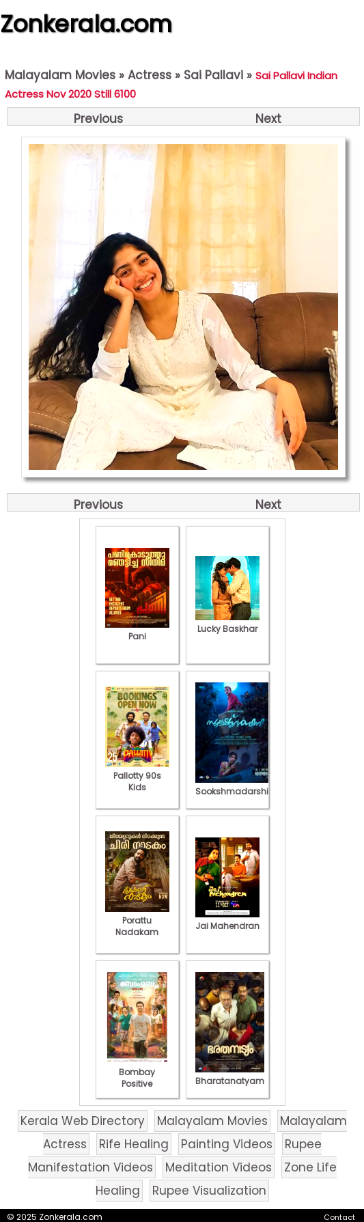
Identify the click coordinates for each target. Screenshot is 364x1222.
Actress (149, 75)
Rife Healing (134, 1144)
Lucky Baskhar (227, 623)
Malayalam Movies (60, 75)
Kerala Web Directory (82, 1121)
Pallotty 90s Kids (137, 775)
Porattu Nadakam (137, 920)
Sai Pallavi (213, 75)
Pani (137, 630)
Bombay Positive (137, 1072)
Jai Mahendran (227, 920)
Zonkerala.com (86, 24)
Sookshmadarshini (235, 785)
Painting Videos (226, 1144)
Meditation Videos (218, 1167)
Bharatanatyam (229, 1075)
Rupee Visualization (209, 1190)
